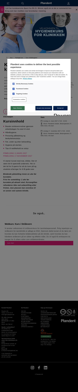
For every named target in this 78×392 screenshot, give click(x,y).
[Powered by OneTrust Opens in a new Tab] (62, 114)
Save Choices (17, 108)
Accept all (60, 108)
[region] (39, 87)
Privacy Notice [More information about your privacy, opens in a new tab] (27, 78)
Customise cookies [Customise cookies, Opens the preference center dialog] (19, 99)
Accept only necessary (44, 108)
